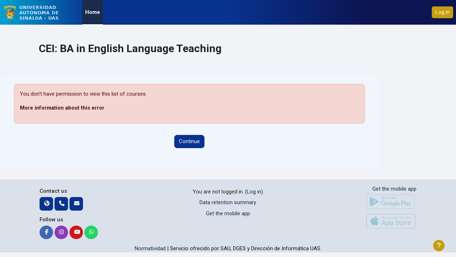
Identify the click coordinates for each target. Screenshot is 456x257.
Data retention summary (228, 202)
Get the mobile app (228, 213)
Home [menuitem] (92, 12)
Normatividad (150, 248)
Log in (442, 12)
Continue (189, 141)
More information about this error (62, 108)
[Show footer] (439, 245)
